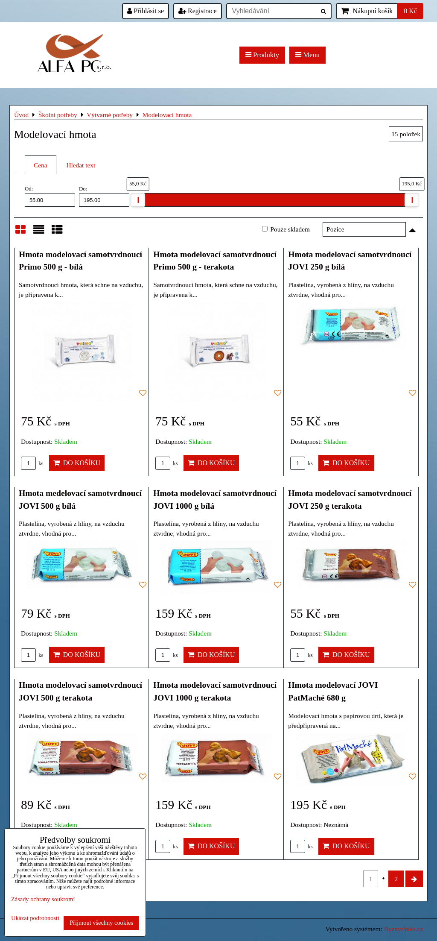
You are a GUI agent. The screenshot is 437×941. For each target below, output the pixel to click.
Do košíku (77, 462)
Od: (50, 196)
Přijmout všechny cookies (101, 922)
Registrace (197, 11)
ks (32, 463)
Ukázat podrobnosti (35, 918)
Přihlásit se (145, 11)
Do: (104, 196)
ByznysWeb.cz (403, 928)
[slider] (138, 200)
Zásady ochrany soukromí (43, 899)
